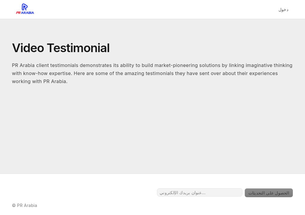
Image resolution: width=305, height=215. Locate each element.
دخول (283, 9)
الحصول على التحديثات (268, 192)
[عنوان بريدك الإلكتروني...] (199, 192)
